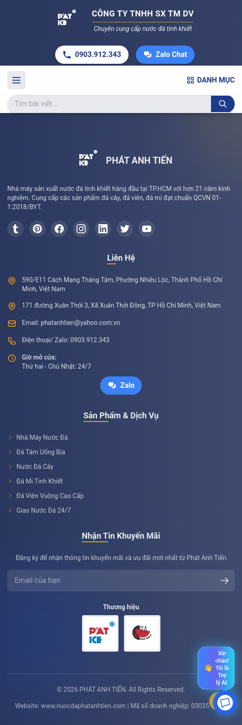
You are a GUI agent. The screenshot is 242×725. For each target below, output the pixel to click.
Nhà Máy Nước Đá (37, 437)
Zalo (121, 385)
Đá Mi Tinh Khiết (35, 481)
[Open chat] (225, 703)
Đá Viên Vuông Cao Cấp (45, 495)
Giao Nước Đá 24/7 (39, 510)
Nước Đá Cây (30, 466)
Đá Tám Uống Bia (36, 452)
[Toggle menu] (16, 80)
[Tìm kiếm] (223, 104)
